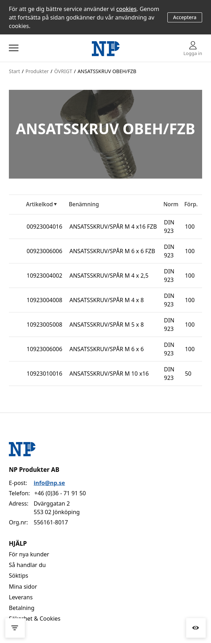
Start (14, 71)
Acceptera (184, 17)
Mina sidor (23, 586)
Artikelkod (39, 204)
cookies (126, 9)
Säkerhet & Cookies (35, 618)
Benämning (84, 204)
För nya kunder (29, 554)
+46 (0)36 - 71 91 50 (60, 493)
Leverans (21, 597)
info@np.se (49, 483)
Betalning (21, 608)
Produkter (37, 71)
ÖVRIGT (63, 71)
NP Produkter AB (34, 469)
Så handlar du (27, 565)
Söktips (18, 575)
